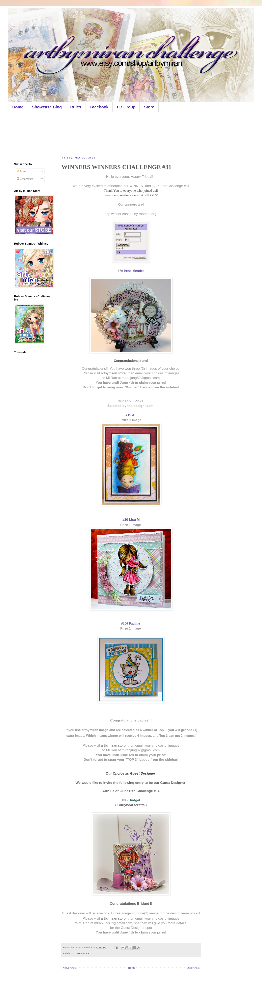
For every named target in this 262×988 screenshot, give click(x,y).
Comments (25, 178)
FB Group (126, 107)
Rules (75, 107)
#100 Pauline (131, 623)
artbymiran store (113, 373)
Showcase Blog (47, 107)
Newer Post (69, 967)
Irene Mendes (134, 271)
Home (18, 107)
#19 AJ (131, 415)
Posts (21, 171)
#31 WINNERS (80, 953)
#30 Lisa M (131, 520)
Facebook (99, 107)
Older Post (193, 967)
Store (149, 107)
